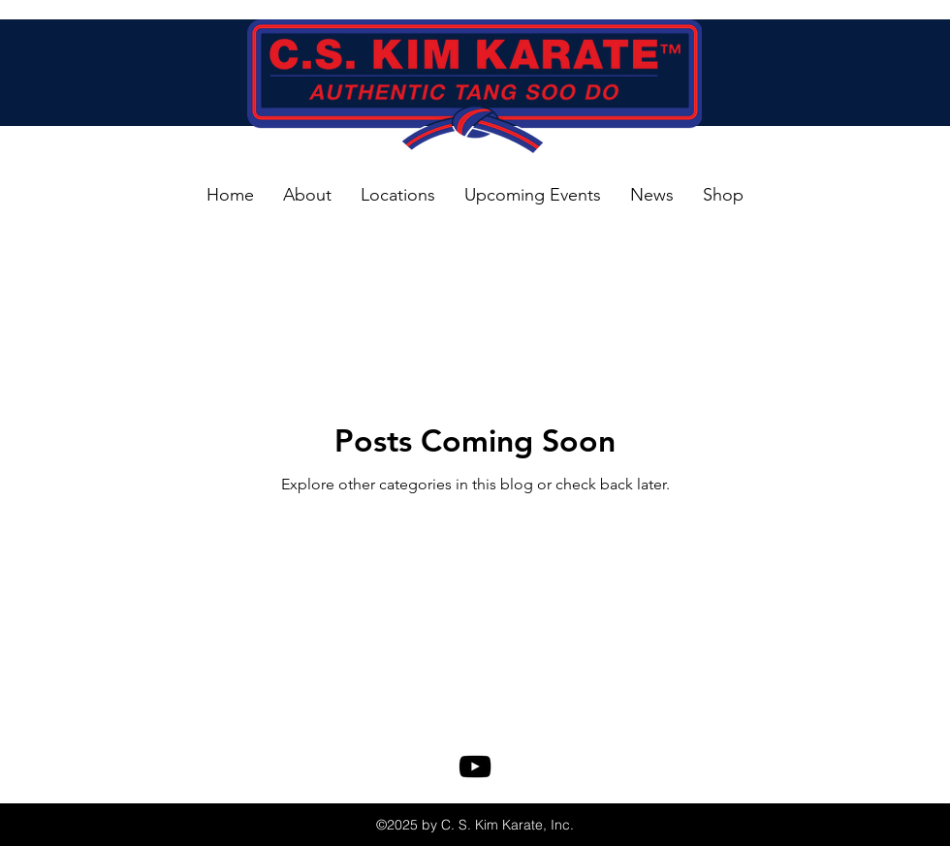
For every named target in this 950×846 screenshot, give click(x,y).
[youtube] (475, 766)
